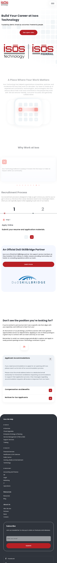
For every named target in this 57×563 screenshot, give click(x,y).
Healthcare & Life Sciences (11, 454)
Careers (5, 517)
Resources (6, 496)
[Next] (32, 237)
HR (4, 475)
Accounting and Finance (10, 472)
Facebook (10, 559)
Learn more (28, 264)
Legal (5, 477)
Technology (7, 463)
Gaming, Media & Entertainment (13, 460)
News (5, 514)
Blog (4, 499)
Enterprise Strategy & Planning (12, 434)
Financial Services (8, 452)
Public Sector (7, 457)
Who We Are (7, 508)
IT (3, 483)
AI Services (6, 428)
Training (5, 442)
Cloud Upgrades (8, 431)
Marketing (6, 480)
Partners (6, 511)
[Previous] (26, 237)
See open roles (28, 32)
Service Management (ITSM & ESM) (14, 437)
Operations (6, 486)
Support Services (8, 440)
